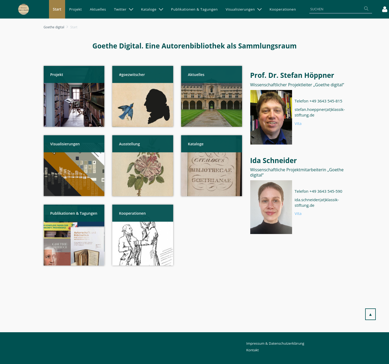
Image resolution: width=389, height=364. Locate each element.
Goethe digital (54, 27)
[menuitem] (57, 9)
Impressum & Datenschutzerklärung (275, 343)
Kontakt (252, 350)
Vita (298, 123)
